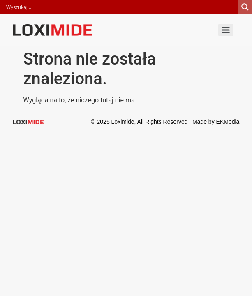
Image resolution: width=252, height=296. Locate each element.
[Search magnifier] (245, 7)
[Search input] (121, 7)
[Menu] (225, 30)
